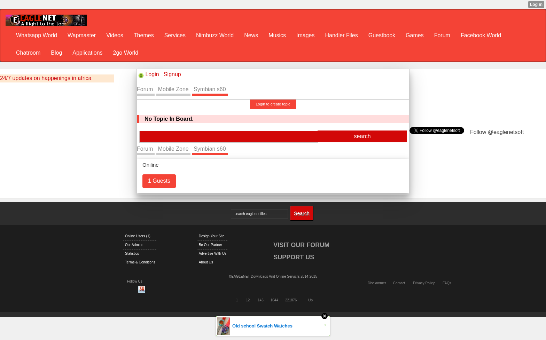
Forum (442, 35)
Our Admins (134, 245)
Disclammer (377, 283)
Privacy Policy (424, 283)
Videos (114, 35)
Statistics (132, 253)
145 (261, 300)
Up (310, 300)
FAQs (447, 283)
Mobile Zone (173, 89)
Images (305, 35)
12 (248, 300)
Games (415, 35)
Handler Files (341, 35)
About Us (206, 262)
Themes (144, 35)
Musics (277, 35)
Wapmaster (82, 35)
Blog (56, 53)
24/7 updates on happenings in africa (45, 78)
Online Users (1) (137, 236)
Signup (172, 74)
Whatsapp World (36, 35)
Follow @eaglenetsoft (497, 132)
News (251, 35)
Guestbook (381, 35)
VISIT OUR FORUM (301, 245)
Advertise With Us (212, 253)
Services (175, 35)
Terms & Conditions (140, 262)
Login (152, 74)
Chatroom (28, 53)
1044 (274, 300)
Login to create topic (273, 104)
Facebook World (481, 35)
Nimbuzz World (215, 35)
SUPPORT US (293, 257)
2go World (126, 53)
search (362, 136)
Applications (87, 53)
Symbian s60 (210, 89)
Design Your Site (212, 236)
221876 (291, 300)
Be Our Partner (210, 245)
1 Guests (159, 181)
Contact (399, 283)
